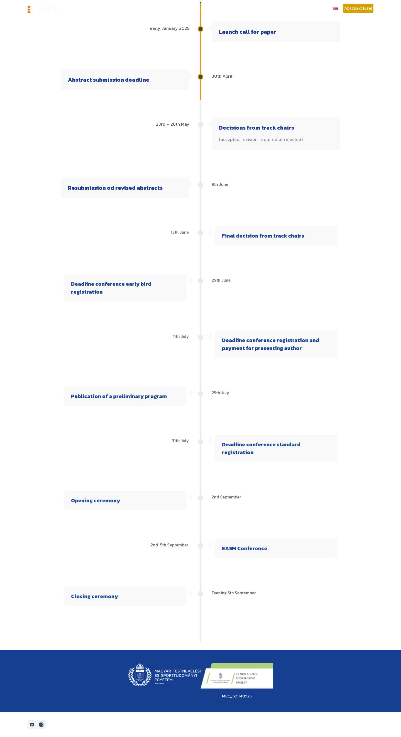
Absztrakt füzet (358, 8)
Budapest (278, 8)
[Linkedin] (32, 724)
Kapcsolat (322, 8)
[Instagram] (41, 724)
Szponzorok (300, 8)
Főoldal (125, 8)
